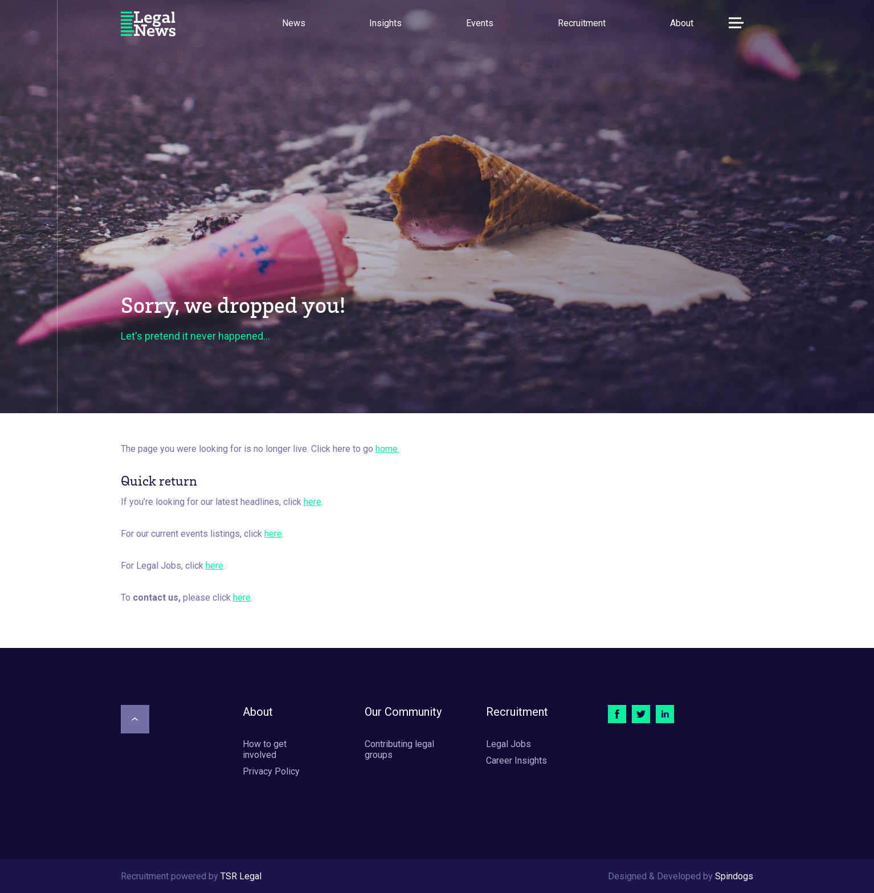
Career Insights (516, 760)
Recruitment (582, 23)
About (681, 23)
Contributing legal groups (399, 749)
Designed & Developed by (680, 876)
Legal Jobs (508, 744)
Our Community (403, 712)
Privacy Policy (271, 771)
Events (479, 23)
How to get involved (265, 749)
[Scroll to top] (135, 719)
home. (387, 448)
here (312, 501)
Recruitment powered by (191, 876)
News (293, 23)
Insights (385, 23)
